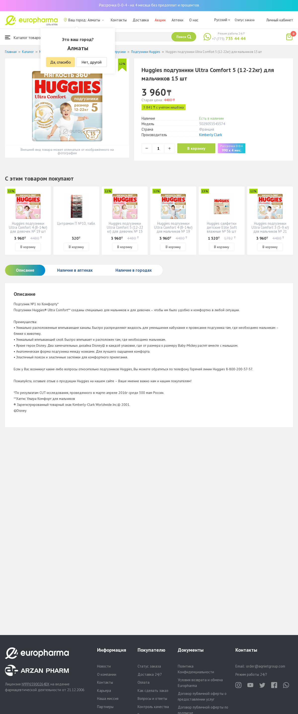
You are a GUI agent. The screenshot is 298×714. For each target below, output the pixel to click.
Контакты (119, 20)
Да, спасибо (60, 62)
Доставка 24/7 (150, 674)
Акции (160, 20)
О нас (193, 20)
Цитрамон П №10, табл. (76, 223)
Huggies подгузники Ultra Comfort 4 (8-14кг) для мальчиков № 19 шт (173, 229)
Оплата (143, 682)
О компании (106, 674)
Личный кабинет (279, 20)
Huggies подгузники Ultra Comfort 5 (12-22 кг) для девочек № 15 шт (125, 229)
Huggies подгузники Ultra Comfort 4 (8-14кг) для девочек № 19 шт (28, 227)
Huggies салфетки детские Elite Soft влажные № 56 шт (222, 227)
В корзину (196, 148)
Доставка (141, 20)
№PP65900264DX (35, 684)
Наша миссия (107, 698)
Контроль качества (153, 706)
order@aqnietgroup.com (265, 666)
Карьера (104, 690)
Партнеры (105, 706)
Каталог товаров (24, 37)
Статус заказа (245, 20)
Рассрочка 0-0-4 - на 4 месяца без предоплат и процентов (149, 4)
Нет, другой (91, 62)
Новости (104, 666)
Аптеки (177, 20)
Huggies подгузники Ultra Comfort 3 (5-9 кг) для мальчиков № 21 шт (270, 229)
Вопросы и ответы (152, 698)
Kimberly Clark (210, 134)
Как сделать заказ (153, 690)
